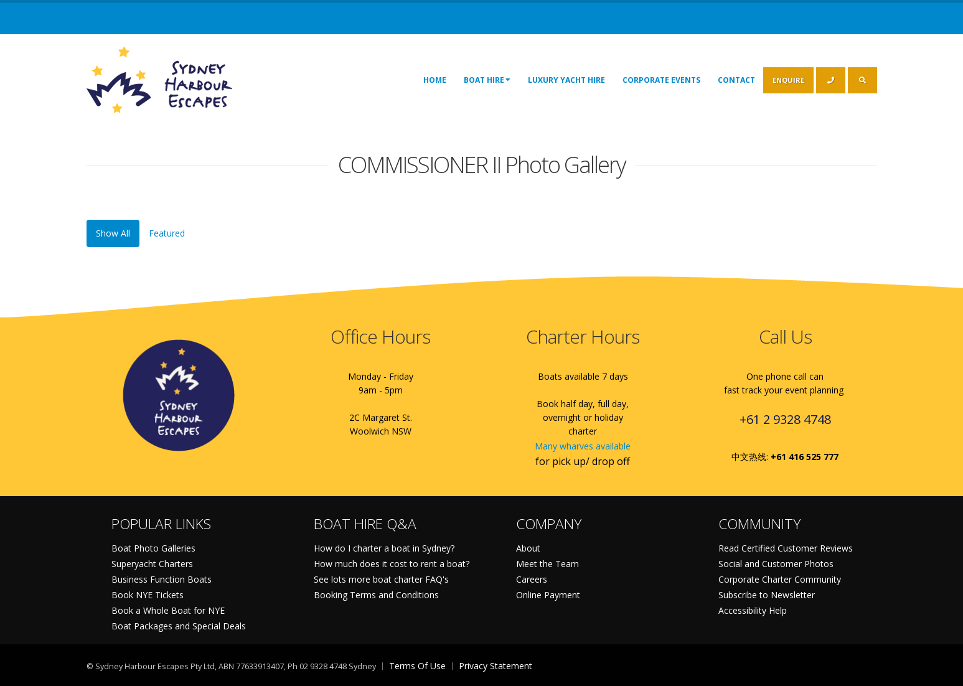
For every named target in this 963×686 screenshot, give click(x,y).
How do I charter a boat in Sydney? (384, 548)
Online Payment (548, 595)
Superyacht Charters (152, 564)
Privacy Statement (495, 666)
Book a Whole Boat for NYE (168, 610)
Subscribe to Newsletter (766, 595)
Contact (736, 80)
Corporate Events (661, 80)
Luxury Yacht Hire (566, 80)
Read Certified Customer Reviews (785, 548)
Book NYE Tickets (147, 595)
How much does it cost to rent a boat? (391, 564)
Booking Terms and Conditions (376, 595)
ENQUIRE (788, 80)
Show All (113, 233)
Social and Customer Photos (776, 564)
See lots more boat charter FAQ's (381, 579)
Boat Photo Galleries (153, 548)
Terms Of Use (417, 666)
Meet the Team (547, 564)
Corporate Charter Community (779, 579)
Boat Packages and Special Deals (178, 626)
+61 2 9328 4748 (785, 419)
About (528, 548)
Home (434, 80)
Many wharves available (583, 446)
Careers (531, 579)
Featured (167, 233)
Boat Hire (487, 79)
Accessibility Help (752, 610)
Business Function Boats (161, 579)
